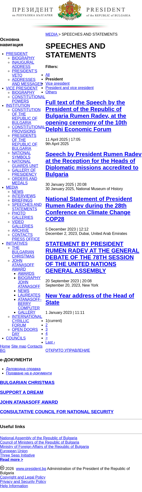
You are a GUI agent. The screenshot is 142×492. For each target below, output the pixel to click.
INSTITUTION (18, 105)
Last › (50, 342)
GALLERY (27, 312)
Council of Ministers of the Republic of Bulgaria (39, 442)
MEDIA (12, 187)
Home (5, 346)
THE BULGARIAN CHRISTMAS (23, 252)
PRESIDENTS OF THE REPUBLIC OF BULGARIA (24, 142)
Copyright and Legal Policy (22, 477)
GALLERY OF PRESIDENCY (24, 172)
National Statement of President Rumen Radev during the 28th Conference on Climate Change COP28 (88, 209)
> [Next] (46, 338)
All (47, 75)
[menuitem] (74, 75)
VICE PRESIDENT (22, 88)
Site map (18, 346)
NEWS (17, 192)
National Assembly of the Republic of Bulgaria (38, 438)
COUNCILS (16, 338)
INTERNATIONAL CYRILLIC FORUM (27, 321)
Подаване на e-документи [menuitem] (29, 373)
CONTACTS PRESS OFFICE (26, 237)
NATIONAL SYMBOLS (21, 155)
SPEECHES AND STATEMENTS (27, 207)
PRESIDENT (17, 54)
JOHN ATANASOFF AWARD (23, 265)
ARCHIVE (20, 230)
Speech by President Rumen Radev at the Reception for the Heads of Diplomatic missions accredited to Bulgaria (93, 164)
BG (2, 351)
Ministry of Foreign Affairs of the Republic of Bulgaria (44, 447)
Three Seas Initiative (17, 455)
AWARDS (26, 273)
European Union (14, 451)
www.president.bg (31, 469)
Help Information (14, 486)
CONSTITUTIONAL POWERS (28, 99)
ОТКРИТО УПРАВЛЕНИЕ (67, 350)
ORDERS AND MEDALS (24, 181)
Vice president (57, 83)
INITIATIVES (16, 243)
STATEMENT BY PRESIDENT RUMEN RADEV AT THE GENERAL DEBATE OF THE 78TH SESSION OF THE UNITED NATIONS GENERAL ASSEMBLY (92, 257)
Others (51, 92)
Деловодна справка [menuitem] (23, 369)
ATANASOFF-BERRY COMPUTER (30, 303)
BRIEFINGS (22, 200)
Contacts (34, 346)
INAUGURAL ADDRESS (23, 64)
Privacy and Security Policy (23, 482)
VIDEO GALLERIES (22, 224)
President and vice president (69, 88)
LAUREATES (29, 295)
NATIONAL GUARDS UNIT (25, 163)
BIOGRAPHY (23, 58)
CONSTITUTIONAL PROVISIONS (28, 129)
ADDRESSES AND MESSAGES (27, 82)
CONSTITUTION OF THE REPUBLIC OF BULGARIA (26, 116)
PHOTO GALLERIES (22, 215)
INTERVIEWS (24, 196)
